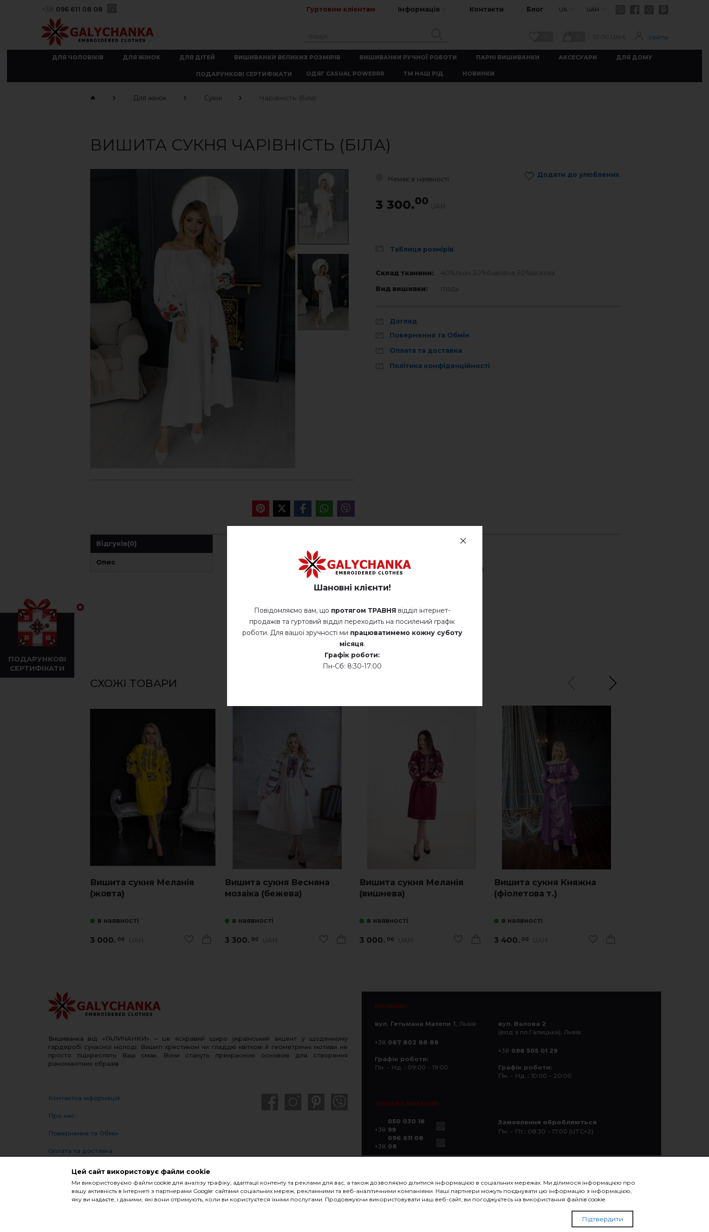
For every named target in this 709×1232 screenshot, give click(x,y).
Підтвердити (602, 1219)
